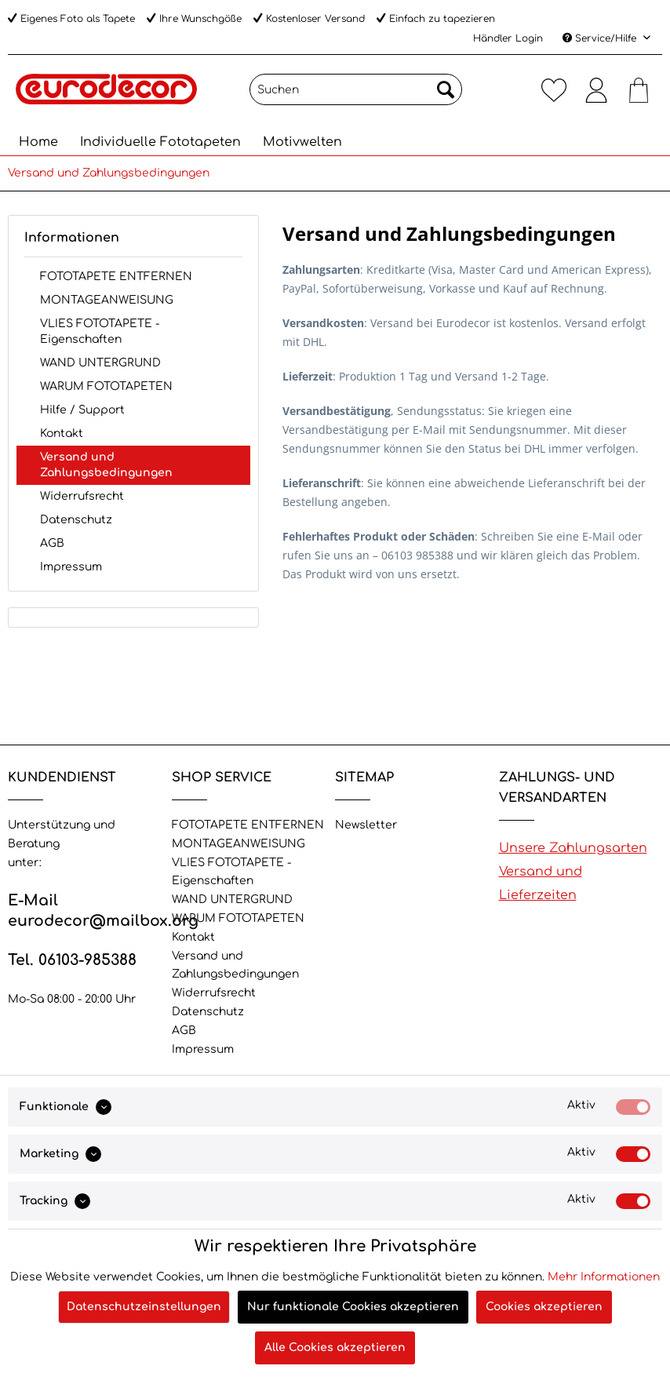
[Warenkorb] (638, 89)
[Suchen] (355, 89)
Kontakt (61, 433)
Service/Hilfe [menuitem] (601, 38)
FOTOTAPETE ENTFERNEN (116, 276)
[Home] (38, 142)
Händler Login (508, 38)
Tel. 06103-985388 (72, 960)
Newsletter (366, 825)
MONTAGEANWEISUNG (106, 300)
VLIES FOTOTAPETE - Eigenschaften (99, 331)
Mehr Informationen (604, 1277)
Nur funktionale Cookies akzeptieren (353, 1307)
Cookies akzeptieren (544, 1307)
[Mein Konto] (596, 89)
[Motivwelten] (302, 142)
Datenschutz (76, 520)
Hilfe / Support (82, 410)
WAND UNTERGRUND (100, 363)
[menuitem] (355, 95)
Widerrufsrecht (82, 496)
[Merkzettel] (554, 89)
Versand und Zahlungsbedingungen (106, 465)
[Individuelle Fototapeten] (160, 142)
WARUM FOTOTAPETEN (106, 386)
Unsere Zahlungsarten (573, 848)
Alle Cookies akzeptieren (335, 1347)
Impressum (71, 567)
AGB (52, 543)
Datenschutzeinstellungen (144, 1307)
